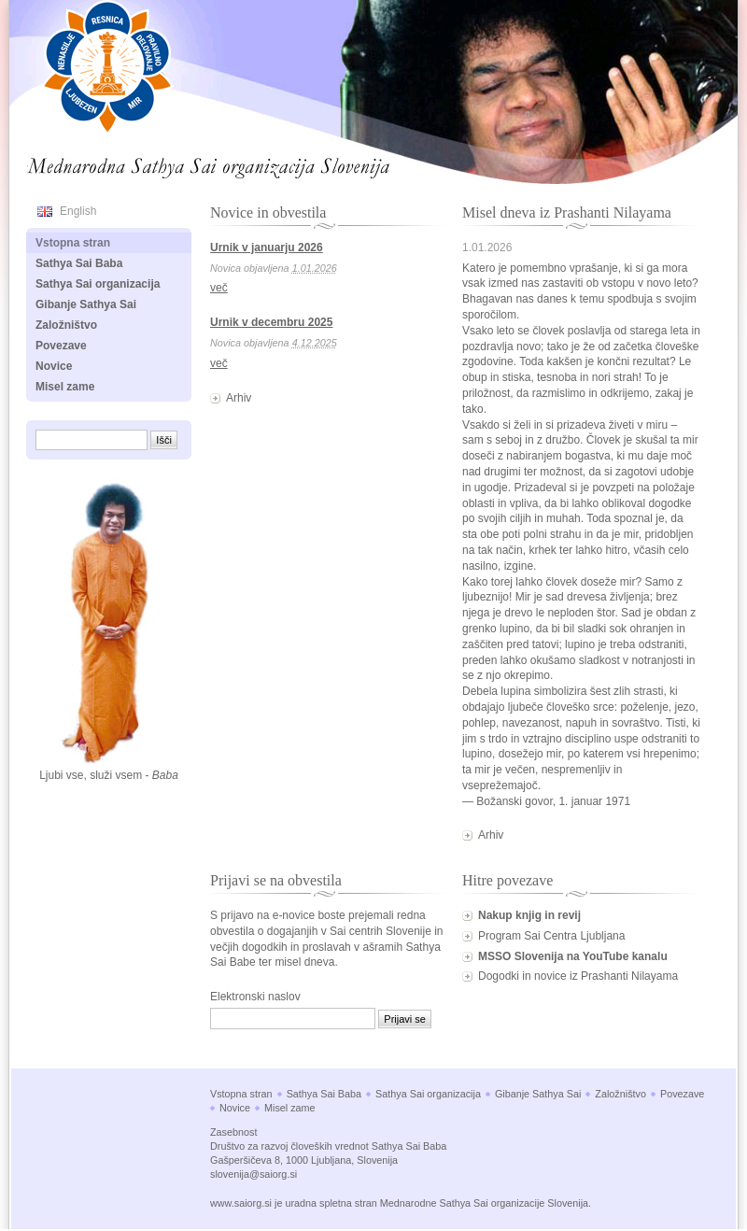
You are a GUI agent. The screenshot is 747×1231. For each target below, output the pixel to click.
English (78, 211)
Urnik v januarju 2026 (266, 247)
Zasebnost (233, 1132)
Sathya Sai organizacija (97, 283)
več (219, 287)
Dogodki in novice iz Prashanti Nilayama (578, 976)
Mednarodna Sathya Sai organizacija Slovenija (155, 162)
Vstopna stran (72, 242)
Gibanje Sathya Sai (85, 304)
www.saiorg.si (241, 1203)
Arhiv (238, 397)
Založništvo (66, 325)
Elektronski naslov (255, 996)
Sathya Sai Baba (78, 263)
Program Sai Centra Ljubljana (551, 935)
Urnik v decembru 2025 (271, 322)
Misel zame (64, 386)
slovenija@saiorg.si (253, 1174)
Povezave (61, 345)
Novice (53, 366)
